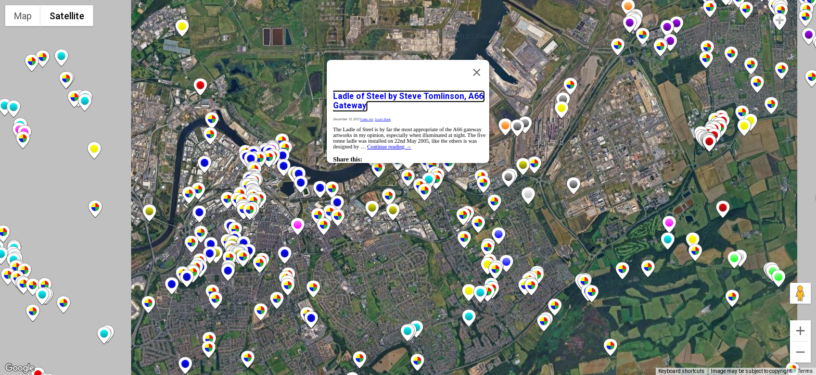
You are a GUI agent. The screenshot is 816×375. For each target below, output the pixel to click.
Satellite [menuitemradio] (66, 15)
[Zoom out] (800, 352)
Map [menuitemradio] (23, 15)
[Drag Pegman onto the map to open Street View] (800, 293)
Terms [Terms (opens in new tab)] (805, 371)
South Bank (383, 119)
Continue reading (389, 146)
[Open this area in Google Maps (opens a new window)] (20, 368)
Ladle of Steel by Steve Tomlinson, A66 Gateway (408, 101)
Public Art (366, 119)
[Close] (476, 72)
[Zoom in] (800, 330)
